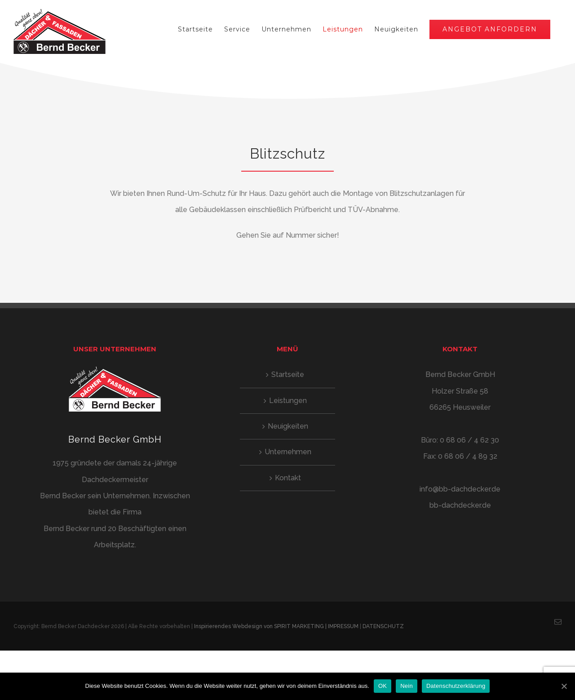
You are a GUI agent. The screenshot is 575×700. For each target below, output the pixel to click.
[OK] (563, 686)
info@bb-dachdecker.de (456, 489)
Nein (406, 685)
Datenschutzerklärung (455, 685)
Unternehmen (285, 451)
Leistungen (286, 400)
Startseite (286, 374)
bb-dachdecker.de (456, 505)
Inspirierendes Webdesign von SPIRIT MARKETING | (261, 626)
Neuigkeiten (285, 426)
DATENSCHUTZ (383, 626)
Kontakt (286, 478)
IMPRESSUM (343, 626)
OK (382, 685)
